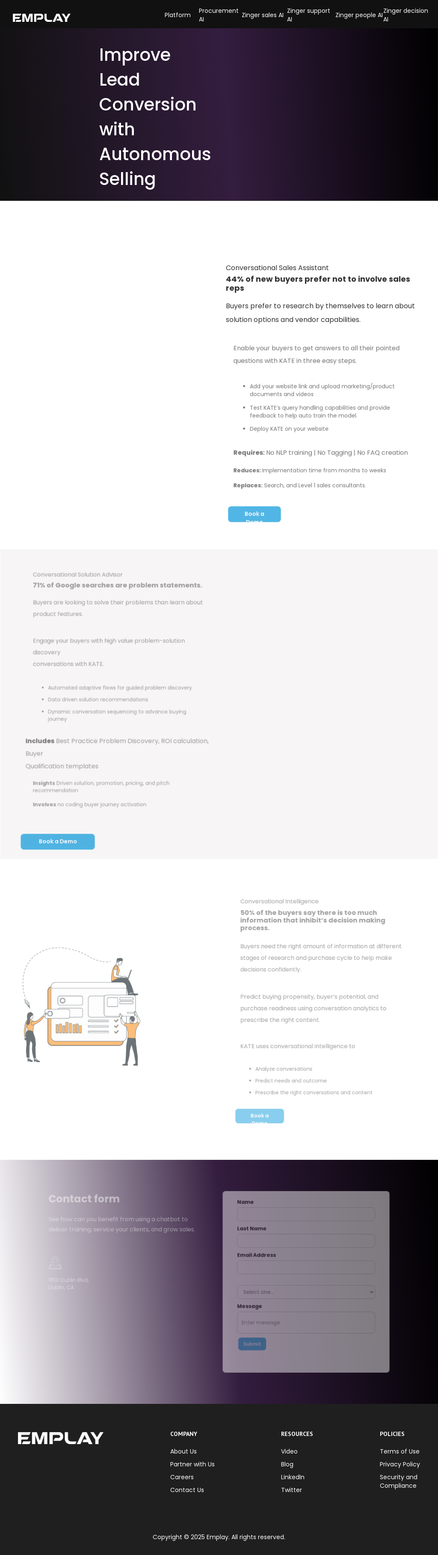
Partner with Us (192, 1464)
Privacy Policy (400, 1464)
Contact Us (187, 1490)
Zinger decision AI (405, 15)
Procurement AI (219, 15)
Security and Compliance (398, 1481)
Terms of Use (400, 1451)
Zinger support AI (308, 15)
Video (289, 1451)
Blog (287, 1464)
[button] (155, 15)
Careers (182, 1477)
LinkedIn (293, 1477)
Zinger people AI (359, 15)
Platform (178, 15)
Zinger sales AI (263, 15)
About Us (183, 1451)
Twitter (291, 1490)
